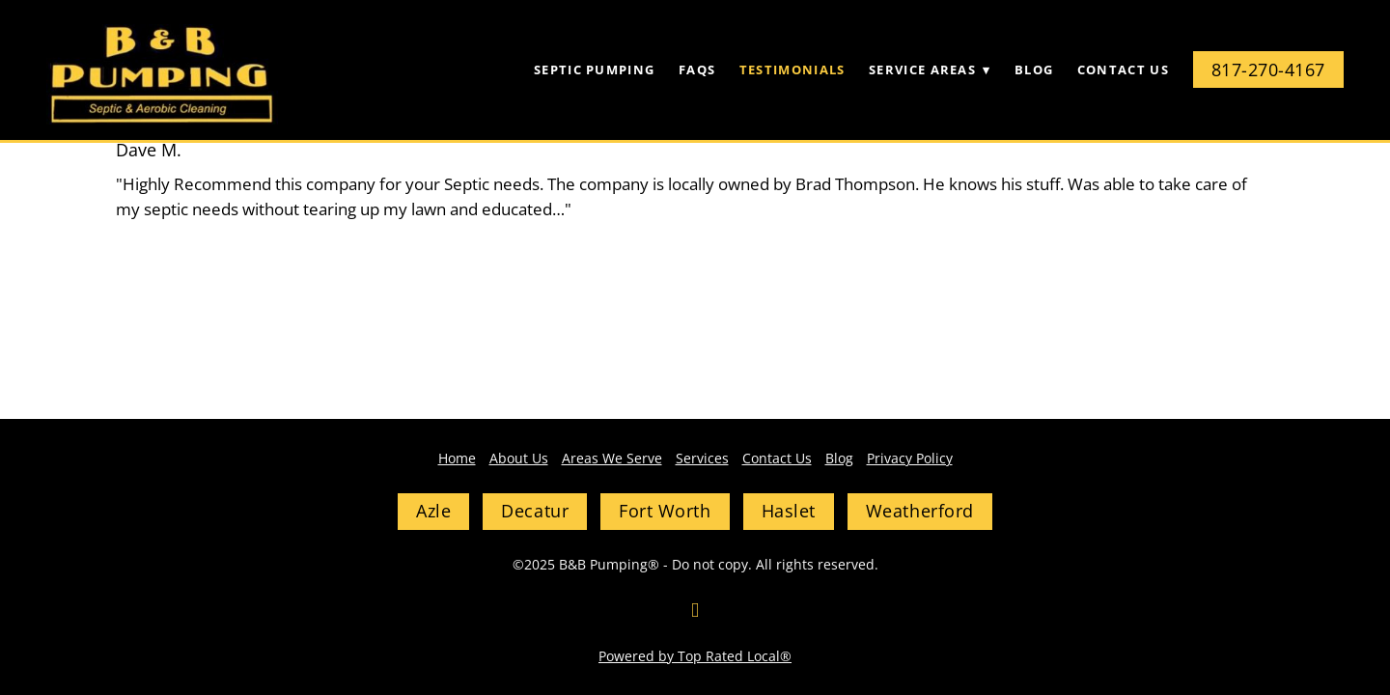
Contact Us (1123, 69)
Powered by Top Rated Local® (695, 656)
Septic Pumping (594, 69)
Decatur (535, 510)
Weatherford (920, 510)
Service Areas (929, 69)
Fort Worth (664, 510)
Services (702, 458)
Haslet (789, 510)
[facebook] (695, 610)
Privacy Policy (910, 458)
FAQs (697, 69)
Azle (433, 510)
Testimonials (792, 69)
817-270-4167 (1268, 69)
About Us (518, 458)
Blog (1034, 69)
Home (457, 458)
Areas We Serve (612, 458)
